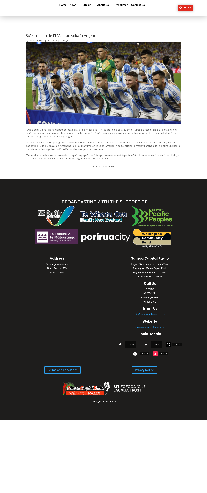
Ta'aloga (64, 40)
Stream (86, 5)
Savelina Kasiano (36, 40)
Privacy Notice (144, 370)
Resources (121, 5)
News (73, 5)
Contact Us (138, 5)
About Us (103, 5)
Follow (131, 344)
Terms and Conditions (62, 370)
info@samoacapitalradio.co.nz (150, 314)
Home (62, 5)
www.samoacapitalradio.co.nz (150, 327)
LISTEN (187, 7)
